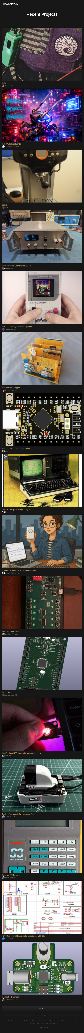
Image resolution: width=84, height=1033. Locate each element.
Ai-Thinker (7, 939)
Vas (5, 207)
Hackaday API (71, 1021)
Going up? (42, 1016)
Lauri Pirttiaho (9, 878)
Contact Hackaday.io (23, 1021)
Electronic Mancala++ (10, 631)
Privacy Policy (60, 1021)
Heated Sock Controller (11, 997)
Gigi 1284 (6, 692)
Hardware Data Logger (11, 388)
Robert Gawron (9, 390)
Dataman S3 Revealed (11, 875)
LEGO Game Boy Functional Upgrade (17, 327)
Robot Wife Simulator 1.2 (11, 144)
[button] (78, 3)
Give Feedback (37, 1021)
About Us (11, 1021)
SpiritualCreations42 (11, 146)
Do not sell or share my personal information (42, 1023)
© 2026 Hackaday (42, 1027)
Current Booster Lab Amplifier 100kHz (16, 266)
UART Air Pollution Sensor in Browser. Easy (19, 570)
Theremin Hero (9, 329)
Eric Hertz (7, 512)
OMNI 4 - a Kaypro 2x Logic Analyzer (16, 509)
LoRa (4, 83)
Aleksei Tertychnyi (10, 573)
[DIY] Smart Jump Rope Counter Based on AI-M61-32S (23, 936)
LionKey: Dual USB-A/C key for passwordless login (21, 753)
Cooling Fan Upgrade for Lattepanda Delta (18, 814)
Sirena (4, 205)
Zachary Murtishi (10, 634)
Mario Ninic (8, 268)
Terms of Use (49, 1021)
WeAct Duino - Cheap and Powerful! (16, 448)
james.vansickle (10, 695)
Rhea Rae (7, 86)
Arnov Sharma (9, 817)
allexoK (6, 756)
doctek (6, 451)
